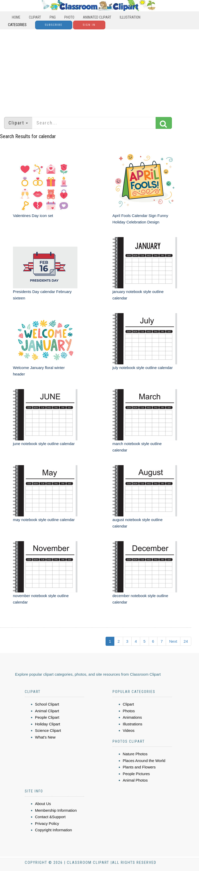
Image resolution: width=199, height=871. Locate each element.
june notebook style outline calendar (44, 443)
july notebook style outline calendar (143, 367)
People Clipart (47, 717)
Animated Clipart (97, 17)
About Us (43, 803)
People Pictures (136, 774)
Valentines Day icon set (33, 215)
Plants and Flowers (139, 767)
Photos (129, 711)
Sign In (89, 25)
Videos (129, 730)
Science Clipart (48, 730)
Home (16, 17)
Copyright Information (53, 830)
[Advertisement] (99, 71)
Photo (69, 17)
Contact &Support (50, 817)
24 (186, 641)
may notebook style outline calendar (44, 519)
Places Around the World (144, 760)
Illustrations (132, 724)
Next (173, 641)
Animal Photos (135, 780)
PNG (53, 17)
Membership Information (56, 810)
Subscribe (53, 25)
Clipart (35, 17)
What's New (45, 737)
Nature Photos (135, 754)
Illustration (130, 17)
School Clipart (47, 704)
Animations (132, 717)
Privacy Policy (47, 823)
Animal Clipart (47, 711)
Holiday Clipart (47, 724)
